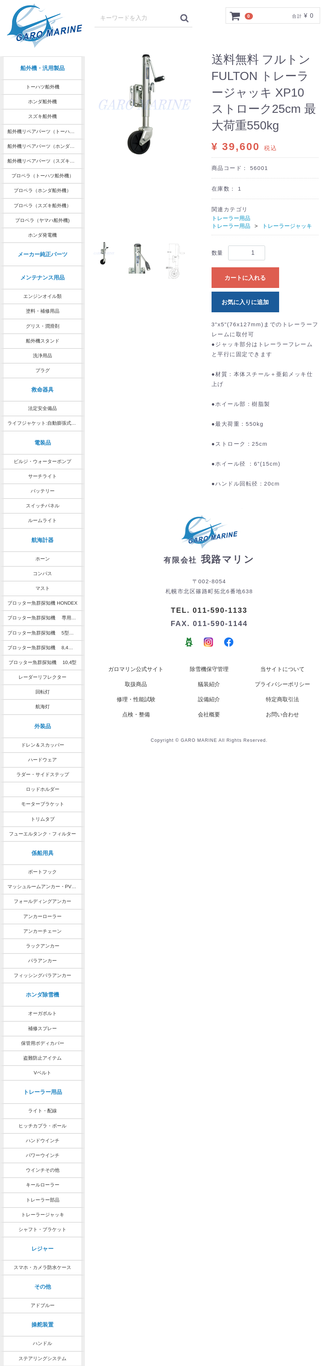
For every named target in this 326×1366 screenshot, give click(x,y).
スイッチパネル (42, 505)
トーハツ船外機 (42, 87)
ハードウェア (42, 759)
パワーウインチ (42, 1155)
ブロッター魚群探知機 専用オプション (46, 618)
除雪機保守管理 (209, 670)
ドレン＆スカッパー (42, 745)
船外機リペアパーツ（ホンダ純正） (45, 146)
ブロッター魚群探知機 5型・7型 (44, 633)
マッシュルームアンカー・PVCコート (46, 886)
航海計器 (42, 540)
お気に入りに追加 (245, 302)
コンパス (42, 573)
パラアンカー (42, 960)
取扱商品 (136, 685)
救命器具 (42, 389)
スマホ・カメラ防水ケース (42, 1267)
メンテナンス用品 (42, 277)
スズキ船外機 (42, 116)
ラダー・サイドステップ (42, 774)
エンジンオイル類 (42, 296)
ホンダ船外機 (42, 101)
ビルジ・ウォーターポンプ (42, 461)
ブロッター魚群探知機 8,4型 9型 (44, 647)
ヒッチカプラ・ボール (42, 1126)
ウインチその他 (42, 1170)
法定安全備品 (42, 408)
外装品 (42, 726)
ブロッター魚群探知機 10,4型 (42, 662)
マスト (42, 588)
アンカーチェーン (42, 931)
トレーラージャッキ (42, 1214)
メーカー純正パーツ (43, 254)
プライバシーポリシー (282, 685)
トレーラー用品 (42, 1092)
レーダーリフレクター (42, 677)
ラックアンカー (42, 946)
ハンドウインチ (42, 1140)
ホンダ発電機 (42, 235)
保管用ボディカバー (42, 1043)
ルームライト (42, 520)
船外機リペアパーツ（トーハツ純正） (46, 131)
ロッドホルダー (42, 789)
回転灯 (42, 692)
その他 (42, 1286)
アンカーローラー (42, 916)
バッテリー (43, 491)
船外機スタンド (42, 341)
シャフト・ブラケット (42, 1229)
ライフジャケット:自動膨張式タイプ (46, 423)
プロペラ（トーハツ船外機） (42, 175)
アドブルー (43, 1305)
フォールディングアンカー (42, 901)
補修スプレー (42, 1028)
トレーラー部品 (42, 1200)
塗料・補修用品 (42, 311)
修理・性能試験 (136, 700)
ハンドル (42, 1343)
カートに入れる (245, 278)
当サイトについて (282, 670)
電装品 (42, 442)
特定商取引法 (282, 700)
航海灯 (42, 706)
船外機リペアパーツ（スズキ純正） (45, 161)
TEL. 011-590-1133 (209, 610)
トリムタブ (43, 819)
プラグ (42, 370)
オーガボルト (42, 1013)
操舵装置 (42, 1324)
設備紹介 (209, 700)
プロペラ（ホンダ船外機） (42, 190)
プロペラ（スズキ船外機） (42, 205)
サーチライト (42, 476)
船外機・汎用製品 (42, 68)
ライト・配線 (42, 1110)
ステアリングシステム (42, 1358)
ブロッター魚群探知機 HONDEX (42, 603)
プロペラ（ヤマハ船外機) (42, 220)
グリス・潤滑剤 (42, 326)
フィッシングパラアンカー (42, 975)
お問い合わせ (282, 715)
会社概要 (209, 715)
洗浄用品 (42, 355)
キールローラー (42, 1185)
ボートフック (42, 872)
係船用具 (42, 853)
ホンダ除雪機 (42, 994)
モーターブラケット (42, 804)
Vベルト (42, 1072)
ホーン (42, 559)
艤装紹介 (209, 685)
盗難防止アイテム (42, 1058)
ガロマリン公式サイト (136, 670)
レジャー (42, 1248)
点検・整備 (136, 715)
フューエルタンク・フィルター (42, 834)
